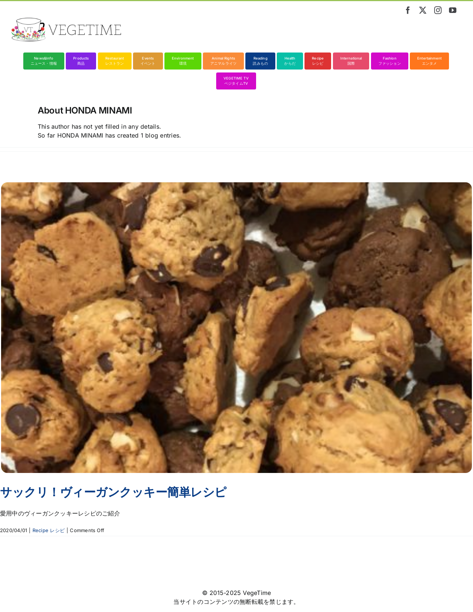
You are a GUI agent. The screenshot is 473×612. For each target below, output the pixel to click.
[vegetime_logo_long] (66, 20)
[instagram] (438, 10)
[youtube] (452, 10)
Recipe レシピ (49, 530)
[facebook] (408, 10)
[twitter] (422, 10)
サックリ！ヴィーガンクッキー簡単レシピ (113, 492)
